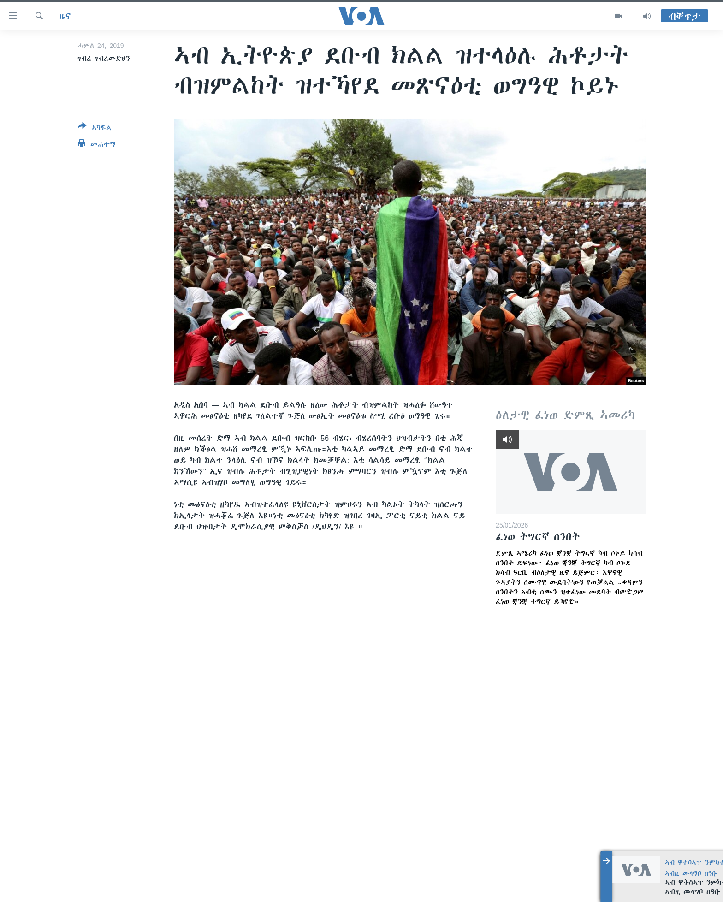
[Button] (95, 128)
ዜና (65, 16)
